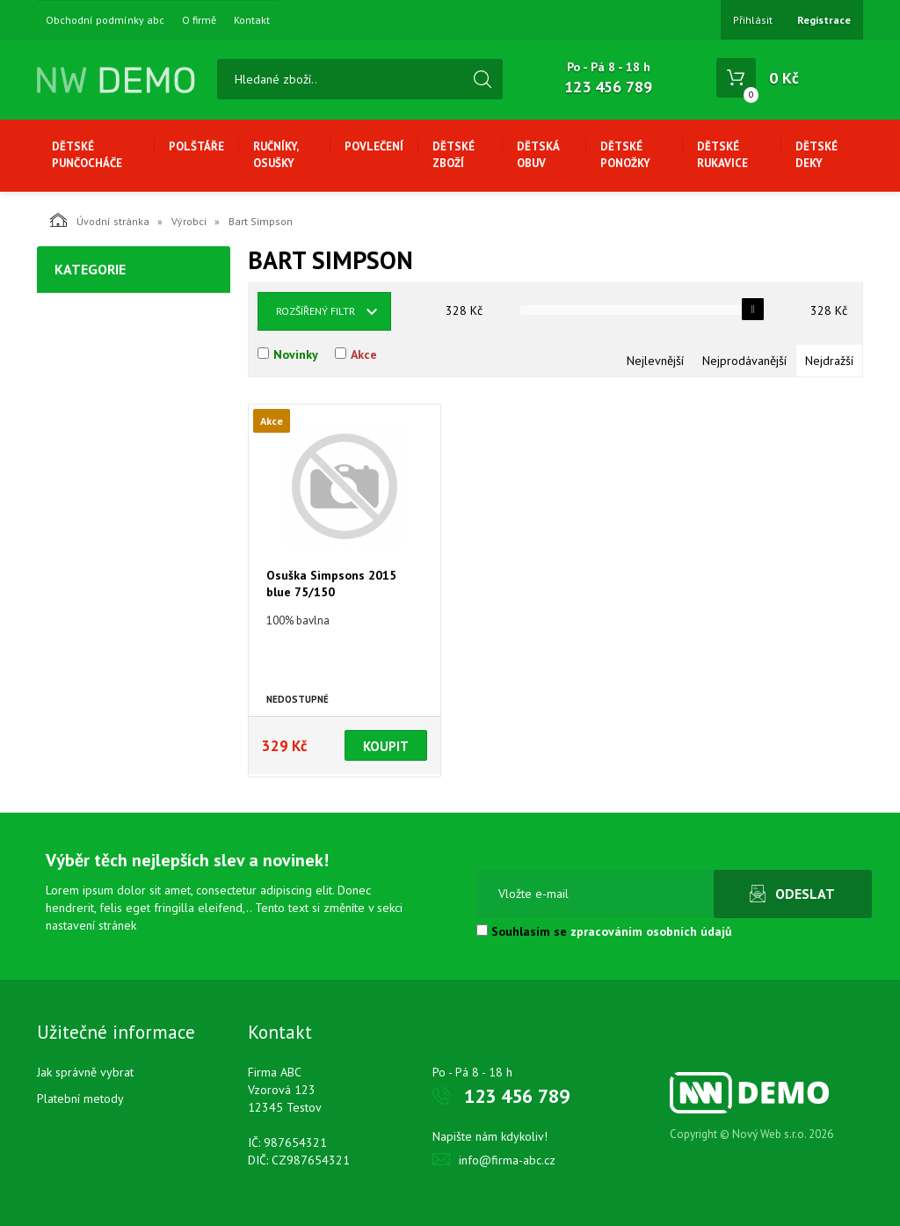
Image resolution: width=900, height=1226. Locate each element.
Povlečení (374, 146)
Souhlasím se (604, 931)
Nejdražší (829, 361)
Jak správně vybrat (85, 1072)
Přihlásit (753, 19)
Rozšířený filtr (315, 310)
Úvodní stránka (99, 220)
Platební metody (80, 1098)
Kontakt (252, 20)
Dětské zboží (453, 155)
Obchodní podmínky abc (105, 20)
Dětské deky (816, 155)
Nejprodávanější (744, 361)
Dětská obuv (538, 155)
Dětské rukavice (722, 155)
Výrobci (189, 221)
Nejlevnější (655, 361)
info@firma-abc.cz (507, 1160)
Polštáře (196, 146)
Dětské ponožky (625, 155)
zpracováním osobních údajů (651, 931)
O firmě (199, 20)
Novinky (295, 354)
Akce (364, 354)
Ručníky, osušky (275, 155)
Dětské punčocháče (87, 155)
